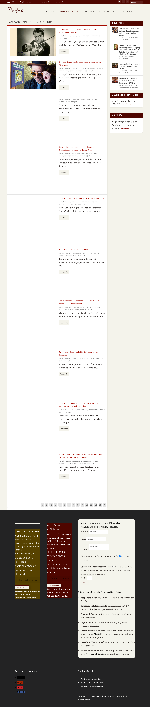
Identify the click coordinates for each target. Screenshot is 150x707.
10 (87, 501)
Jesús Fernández (66, 33)
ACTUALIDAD (84, 355)
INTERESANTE (91, 8)
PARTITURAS (63, 409)
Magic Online (100, 630)
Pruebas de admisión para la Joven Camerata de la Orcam (129, 63)
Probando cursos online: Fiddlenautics (75, 246)
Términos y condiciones (92, 682)
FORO (138, 8)
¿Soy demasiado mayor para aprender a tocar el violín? (42, 2)
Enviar (84, 579)
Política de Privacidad (25, 594)
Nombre (84, 528)
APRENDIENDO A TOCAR (69, 8)
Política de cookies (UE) (92, 679)
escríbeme (125, 125)
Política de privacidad (91, 675)
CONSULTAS (125, 8)
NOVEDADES (108, 8)
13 (100, 501)
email (83, 535)
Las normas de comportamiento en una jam (78, 92)
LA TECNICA (85, 33)
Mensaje (85, 546)
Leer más (64, 48)
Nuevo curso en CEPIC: (129, 46)
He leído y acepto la (90, 552)
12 (96, 501)
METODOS (83, 153)
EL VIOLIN (47, 8)
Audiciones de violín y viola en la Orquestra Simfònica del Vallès (128, 77)
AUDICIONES (133, 34)
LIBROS (83, 65)
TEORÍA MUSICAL (84, 68)
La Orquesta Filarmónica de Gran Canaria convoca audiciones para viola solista (129, 28)
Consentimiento (88, 563)
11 (91, 501)
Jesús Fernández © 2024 (102, 692)
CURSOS (92, 355)
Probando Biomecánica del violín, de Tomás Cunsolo (81, 195)
